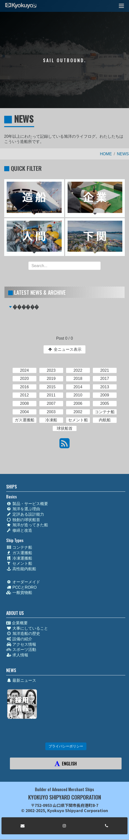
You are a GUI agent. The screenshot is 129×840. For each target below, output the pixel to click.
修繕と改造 (19, 530)
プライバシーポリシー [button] (66, 746)
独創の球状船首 (23, 520)
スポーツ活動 (21, 649)
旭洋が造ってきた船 (27, 525)
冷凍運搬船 (19, 558)
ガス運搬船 (19, 553)
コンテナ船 (19, 547)
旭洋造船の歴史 (23, 633)
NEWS (123, 154)
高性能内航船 (21, 569)
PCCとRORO (21, 587)
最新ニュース (21, 680)
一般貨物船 (19, 592)
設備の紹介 (19, 639)
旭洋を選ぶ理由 (23, 509)
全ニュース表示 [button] (64, 349)
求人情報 (17, 655)
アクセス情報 (21, 644)
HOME (106, 154)
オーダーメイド (23, 582)
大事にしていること (27, 628)
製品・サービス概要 (27, 504)
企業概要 (16, 623)
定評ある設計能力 (25, 514)
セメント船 (19, 563)
